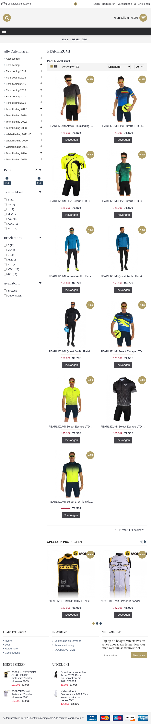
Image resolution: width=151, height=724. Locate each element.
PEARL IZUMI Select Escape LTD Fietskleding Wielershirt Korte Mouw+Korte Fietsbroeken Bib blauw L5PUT (123, 351)
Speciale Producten (64, 542)
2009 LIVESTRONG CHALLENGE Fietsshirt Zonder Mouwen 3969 (72, 601)
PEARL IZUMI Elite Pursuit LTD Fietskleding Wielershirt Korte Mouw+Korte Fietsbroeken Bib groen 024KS (123, 201)
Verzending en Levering (66, 640)
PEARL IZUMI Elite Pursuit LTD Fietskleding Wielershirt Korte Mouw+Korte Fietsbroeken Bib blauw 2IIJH (123, 125)
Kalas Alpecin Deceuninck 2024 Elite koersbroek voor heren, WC (74, 696)
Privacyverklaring (63, 645)
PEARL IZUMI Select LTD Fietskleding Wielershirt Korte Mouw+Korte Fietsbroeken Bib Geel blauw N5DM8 (72, 501)
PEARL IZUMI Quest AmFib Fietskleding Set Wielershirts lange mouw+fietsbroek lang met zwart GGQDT (72, 351)
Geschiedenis (11, 652)
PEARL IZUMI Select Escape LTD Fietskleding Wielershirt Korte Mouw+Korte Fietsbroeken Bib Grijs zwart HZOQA (123, 426)
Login (7, 644)
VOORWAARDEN (63, 649)
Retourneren (11, 648)
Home (7, 640)
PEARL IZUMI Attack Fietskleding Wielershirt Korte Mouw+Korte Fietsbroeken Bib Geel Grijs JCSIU (72, 125)
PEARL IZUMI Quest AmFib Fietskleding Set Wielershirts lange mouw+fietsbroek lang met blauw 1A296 (123, 276)
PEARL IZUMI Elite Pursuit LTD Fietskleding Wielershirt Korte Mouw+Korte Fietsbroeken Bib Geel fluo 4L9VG (72, 201)
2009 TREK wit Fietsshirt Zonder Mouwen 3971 (123, 601)
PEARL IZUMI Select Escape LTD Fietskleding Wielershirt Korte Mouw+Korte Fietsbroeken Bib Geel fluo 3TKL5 (72, 426)
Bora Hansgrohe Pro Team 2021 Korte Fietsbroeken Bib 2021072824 (73, 677)
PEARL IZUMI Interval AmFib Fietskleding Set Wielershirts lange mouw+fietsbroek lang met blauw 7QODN (72, 276)
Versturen (139, 655)
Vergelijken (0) (70, 66)
